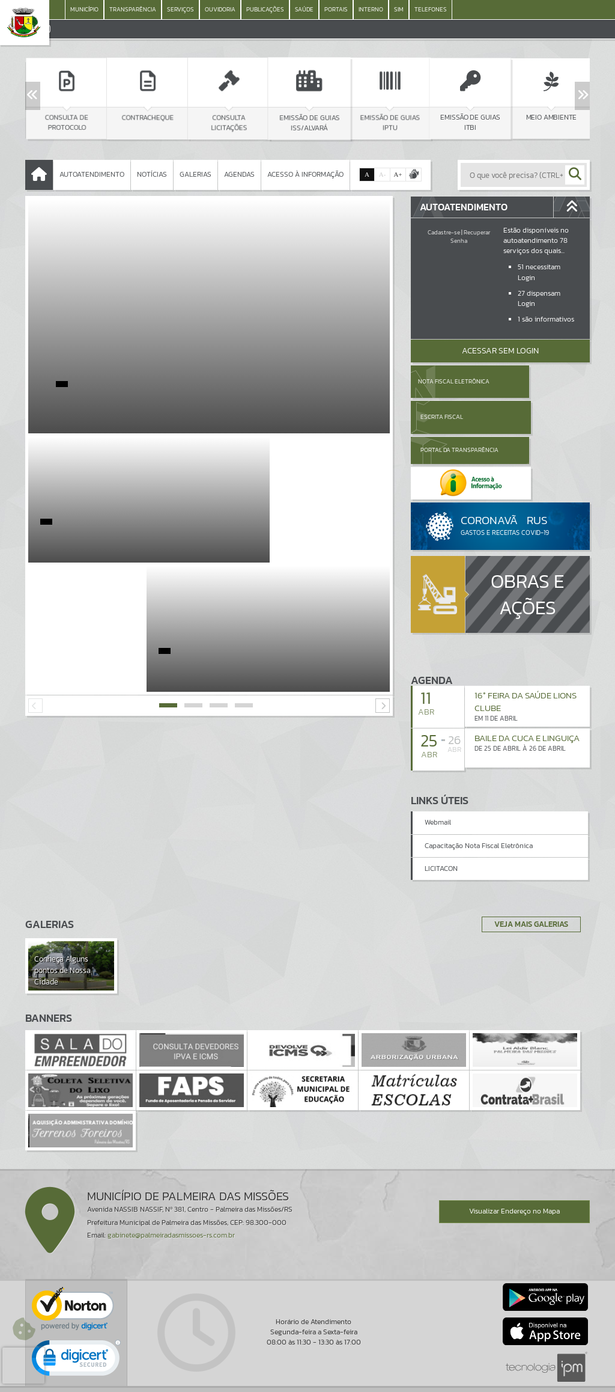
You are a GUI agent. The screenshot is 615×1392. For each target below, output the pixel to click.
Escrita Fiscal (531, 381)
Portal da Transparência (443, 417)
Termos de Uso (307, 1371)
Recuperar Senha (470, 236)
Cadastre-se (444, 232)
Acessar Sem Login (500, 350)
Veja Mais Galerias (527, 878)
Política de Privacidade (307, 1380)
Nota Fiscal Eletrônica (453, 381)
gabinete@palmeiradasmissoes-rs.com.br (171, 1189)
